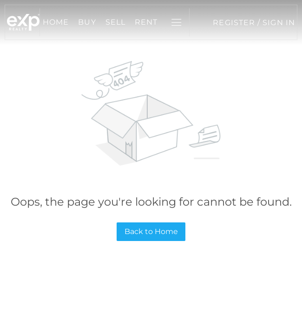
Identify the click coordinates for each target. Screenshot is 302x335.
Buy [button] (87, 22)
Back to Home (151, 231)
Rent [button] (146, 22)
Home (56, 22)
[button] (23, 22)
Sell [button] (115, 22)
